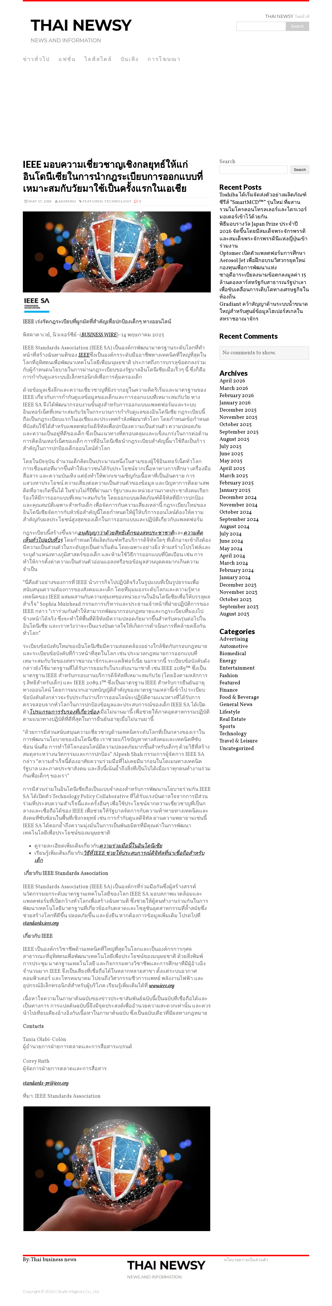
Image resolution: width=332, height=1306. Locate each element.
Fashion (229, 675)
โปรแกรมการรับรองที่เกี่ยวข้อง (64, 712)
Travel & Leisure (239, 741)
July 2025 (230, 446)
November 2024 (239, 505)
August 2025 (234, 439)
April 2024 (232, 556)
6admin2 (67, 201)
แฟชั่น (67, 59)
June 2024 (231, 541)
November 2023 (238, 592)
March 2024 (234, 563)
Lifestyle (230, 712)
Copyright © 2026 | (40, 1291)
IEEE (84, 355)
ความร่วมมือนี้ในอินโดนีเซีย (130, 846)
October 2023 (236, 599)
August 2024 (235, 526)
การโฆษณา (164, 59)
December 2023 (238, 585)
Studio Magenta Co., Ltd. (78, 1291)
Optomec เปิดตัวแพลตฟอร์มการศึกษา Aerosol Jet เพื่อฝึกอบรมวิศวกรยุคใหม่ (262, 257)
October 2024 (236, 512)
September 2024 (239, 519)
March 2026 (234, 388)
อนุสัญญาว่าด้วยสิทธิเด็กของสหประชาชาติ (126, 533)
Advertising (234, 639)
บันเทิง (130, 59)
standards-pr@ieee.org (46, 1083)
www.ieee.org (161, 986)
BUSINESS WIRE (99, 335)
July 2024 (231, 534)
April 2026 (232, 381)
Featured (92, 201)
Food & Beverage (239, 697)
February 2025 (237, 483)
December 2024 (238, 497)
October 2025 (236, 424)
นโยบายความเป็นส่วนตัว (246, 1259)
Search (227, 161)
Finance (229, 690)
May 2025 (231, 461)
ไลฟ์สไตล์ (98, 59)
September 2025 (239, 432)
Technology (118, 201)
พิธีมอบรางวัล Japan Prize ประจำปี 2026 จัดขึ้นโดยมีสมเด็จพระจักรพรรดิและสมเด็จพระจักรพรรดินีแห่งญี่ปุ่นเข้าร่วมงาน (263, 235)
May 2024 (231, 548)
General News (236, 704)
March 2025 (234, 476)
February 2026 (237, 395)
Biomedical (233, 653)
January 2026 (235, 403)
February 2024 (237, 570)
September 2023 (239, 607)
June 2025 (231, 454)
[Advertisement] (166, 109)
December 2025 (238, 410)
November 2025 (238, 417)
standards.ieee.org (41, 923)
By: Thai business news (49, 1259)
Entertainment (237, 668)
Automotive (234, 646)
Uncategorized (237, 748)
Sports (227, 726)
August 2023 (234, 614)
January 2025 (235, 490)
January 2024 (235, 577)
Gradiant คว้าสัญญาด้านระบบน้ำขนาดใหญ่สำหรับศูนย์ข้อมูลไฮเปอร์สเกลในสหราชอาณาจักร (264, 312)
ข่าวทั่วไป (36, 59)
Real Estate (233, 719)
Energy (228, 661)
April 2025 (232, 468)
